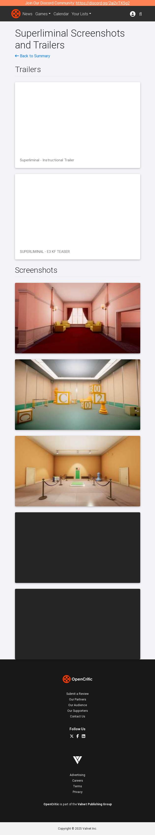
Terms (77, 786)
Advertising (77, 775)
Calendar (61, 13)
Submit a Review (77, 694)
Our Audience (77, 705)
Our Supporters (77, 711)
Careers (77, 780)
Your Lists (80, 13)
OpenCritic (51, 804)
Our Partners (77, 699)
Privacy (78, 792)
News (27, 13)
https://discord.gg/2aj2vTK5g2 (103, 2)
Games (41, 13)
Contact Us (77, 716)
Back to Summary (32, 55)
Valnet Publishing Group (95, 804)
